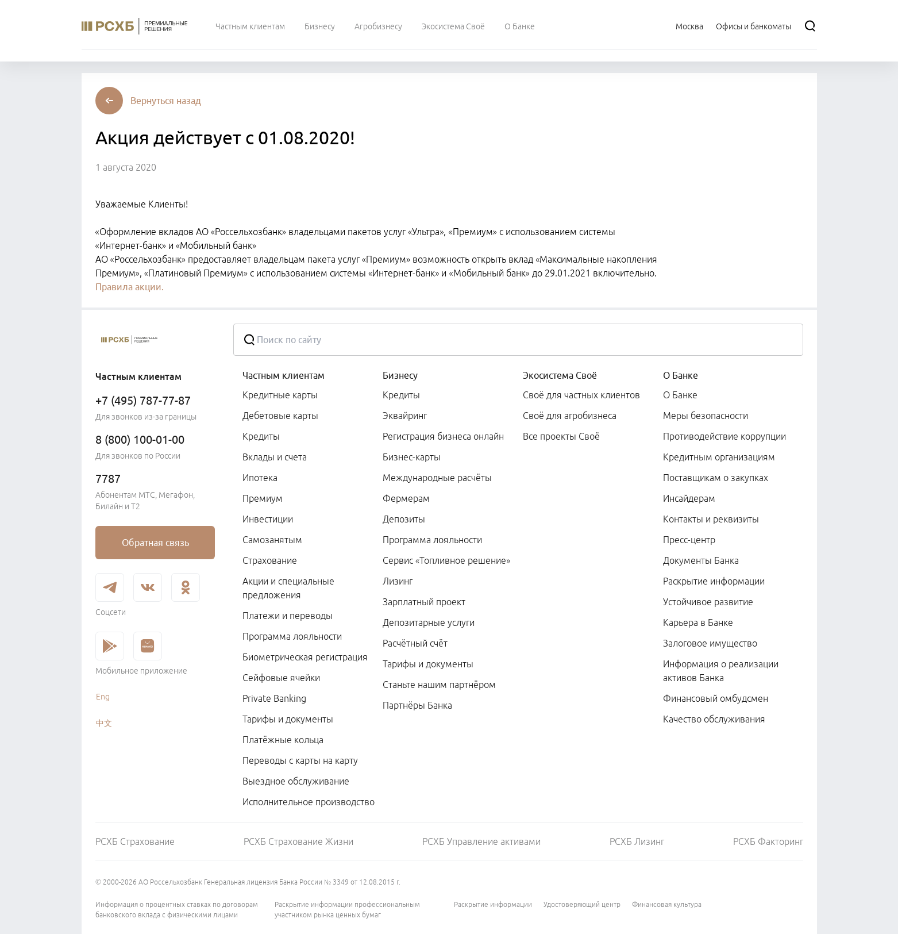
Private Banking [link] (274, 698)
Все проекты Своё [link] (561, 436)
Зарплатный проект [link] (424, 602)
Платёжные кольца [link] (282, 740)
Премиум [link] (262, 498)
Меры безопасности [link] (705, 415)
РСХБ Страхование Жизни (298, 841)
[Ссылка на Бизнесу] (320, 26)
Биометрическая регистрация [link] (305, 657)
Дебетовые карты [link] (280, 415)
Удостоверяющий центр (582, 904)
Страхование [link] (269, 560)
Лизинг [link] (398, 581)
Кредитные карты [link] (280, 395)
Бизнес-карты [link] (412, 457)
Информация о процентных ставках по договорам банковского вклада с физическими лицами (176, 909)
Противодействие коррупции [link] (724, 436)
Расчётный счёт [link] (415, 643)
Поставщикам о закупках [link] (715, 477)
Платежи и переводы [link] (287, 615)
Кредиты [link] (261, 436)
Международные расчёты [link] (437, 477)
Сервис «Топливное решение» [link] (446, 560)
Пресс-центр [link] (689, 540)
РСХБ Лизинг (637, 841)
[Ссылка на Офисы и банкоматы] (753, 25)
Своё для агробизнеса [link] (569, 415)
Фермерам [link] (406, 498)
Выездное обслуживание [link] (295, 781)
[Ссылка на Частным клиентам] (250, 26)
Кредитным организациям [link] (719, 457)
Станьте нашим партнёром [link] (439, 684)
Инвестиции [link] (267, 519)
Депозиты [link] (404, 519)
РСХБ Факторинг (768, 841)
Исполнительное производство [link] (308, 802)
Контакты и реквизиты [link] (711, 519)
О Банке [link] (680, 395)
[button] (166, 100)
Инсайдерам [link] (689, 498)
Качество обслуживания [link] (714, 719)
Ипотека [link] (260, 477)
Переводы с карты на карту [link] (300, 760)
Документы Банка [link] (701, 560)
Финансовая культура (667, 904)
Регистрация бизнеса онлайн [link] (443, 436)
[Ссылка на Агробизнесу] (378, 26)
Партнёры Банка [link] (417, 705)
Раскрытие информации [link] (714, 581)
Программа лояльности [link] (292, 636)
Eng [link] (103, 696)
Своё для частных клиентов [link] (581, 395)
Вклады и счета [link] (274, 457)
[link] (155, 542)
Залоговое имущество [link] (710, 643)
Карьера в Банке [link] (698, 622)
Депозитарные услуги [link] (429, 622)
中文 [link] (104, 723)
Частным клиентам (283, 375)
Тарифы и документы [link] (287, 719)
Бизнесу (400, 375)
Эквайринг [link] (405, 415)
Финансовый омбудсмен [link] (715, 698)
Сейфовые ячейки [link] (281, 677)
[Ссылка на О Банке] (520, 26)
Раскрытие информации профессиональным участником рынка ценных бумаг (347, 909)
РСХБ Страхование (135, 841)
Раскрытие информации (493, 904)
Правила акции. (129, 287)
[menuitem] (250, 26)
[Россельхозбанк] (155, 340)
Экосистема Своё (560, 375)
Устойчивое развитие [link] (708, 602)
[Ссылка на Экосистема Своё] (453, 26)
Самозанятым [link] (272, 540)
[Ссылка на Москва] (689, 25)
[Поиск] (810, 26)
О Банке (680, 375)
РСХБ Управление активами (481, 841)
